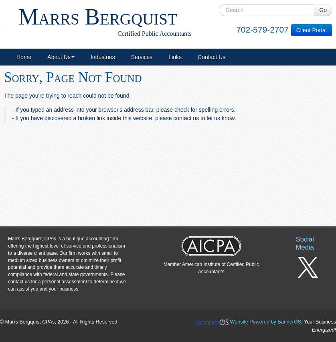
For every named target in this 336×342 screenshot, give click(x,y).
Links (175, 57)
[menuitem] (23, 57)
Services (142, 57)
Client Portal (311, 30)
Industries (103, 57)
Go (323, 10)
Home (23, 57)
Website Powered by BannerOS (266, 322)
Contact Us (211, 57)
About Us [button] (61, 57)
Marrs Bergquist (98, 20)
